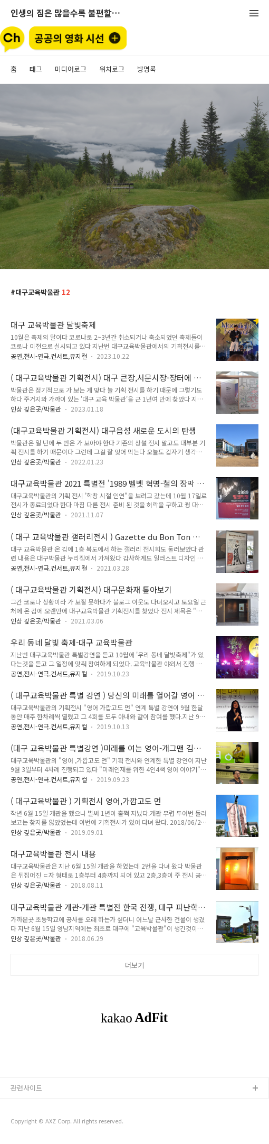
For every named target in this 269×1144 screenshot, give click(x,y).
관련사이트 (26, 1088)
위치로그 (111, 69)
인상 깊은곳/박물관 (36, 408)
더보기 (134, 965)
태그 (36, 69)
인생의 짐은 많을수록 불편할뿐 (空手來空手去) (69, 13)
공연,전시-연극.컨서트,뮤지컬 (49, 355)
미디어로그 (71, 69)
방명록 (146, 69)
